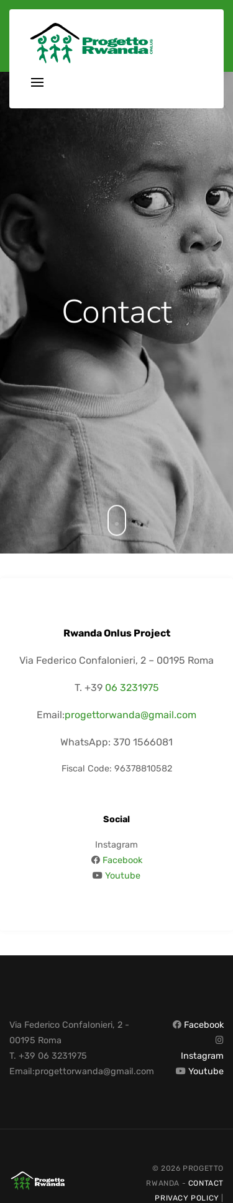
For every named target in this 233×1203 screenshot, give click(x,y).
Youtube (122, 876)
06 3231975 (132, 687)
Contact (206, 1183)
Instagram (202, 1056)
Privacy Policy (187, 1198)
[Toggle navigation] (37, 83)
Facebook (122, 860)
